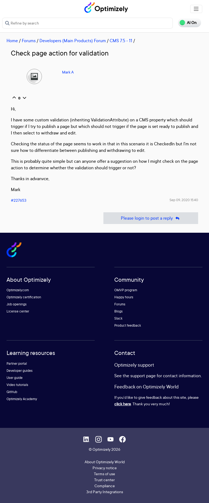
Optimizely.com (18, 290)
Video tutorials (17, 384)
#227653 (18, 200)
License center (18, 311)
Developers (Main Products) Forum (72, 41)
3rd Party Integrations (104, 491)
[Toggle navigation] (196, 9)
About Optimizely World (105, 461)
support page (143, 376)
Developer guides (20, 370)
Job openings (17, 304)
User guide (15, 377)
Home (12, 41)
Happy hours (123, 297)
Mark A (68, 72)
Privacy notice (105, 467)
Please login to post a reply (151, 218)
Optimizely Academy (22, 399)
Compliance (104, 485)
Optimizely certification (24, 297)
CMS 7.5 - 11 (121, 41)
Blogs (118, 311)
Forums (29, 41)
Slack (118, 318)
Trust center (104, 479)
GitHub (12, 391)
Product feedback (127, 325)
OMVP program (125, 290)
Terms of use (104, 473)
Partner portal (17, 363)
